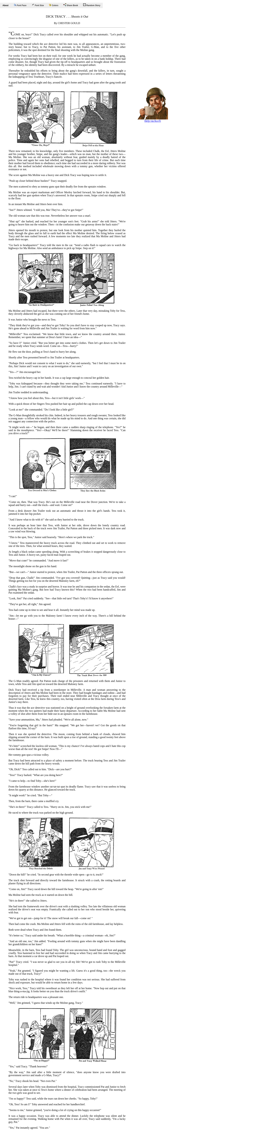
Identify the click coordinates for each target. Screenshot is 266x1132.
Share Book (70, 5)
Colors (53, 5)
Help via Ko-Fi (152, 119)
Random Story (91, 5)
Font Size (38, 5)
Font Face (20, 5)
